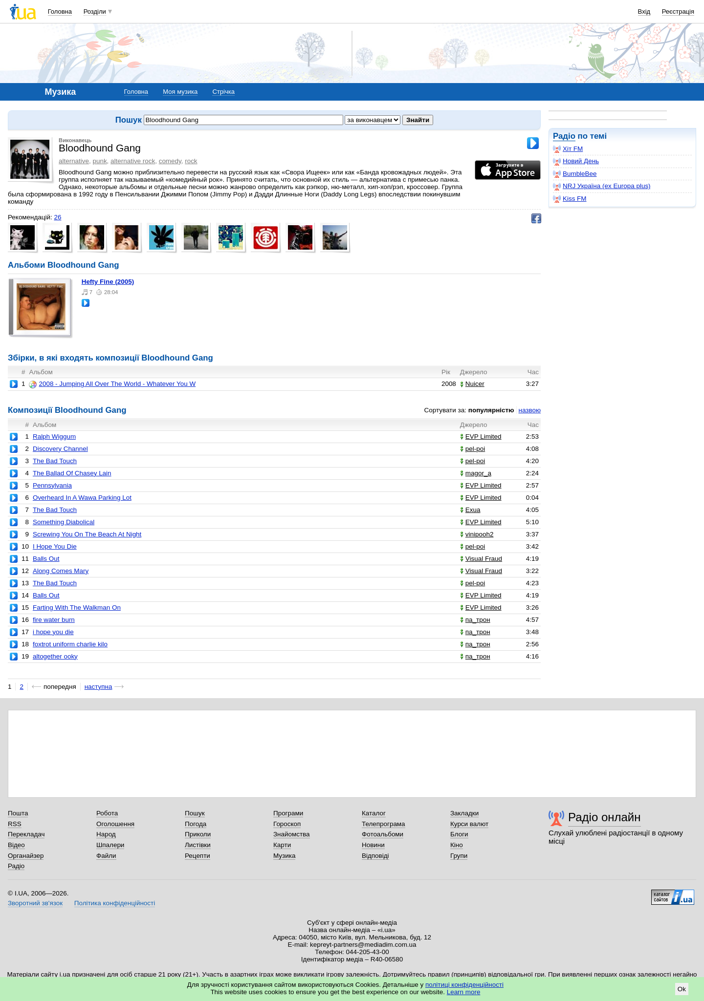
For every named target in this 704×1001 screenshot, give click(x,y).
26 (57, 217)
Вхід (644, 11)
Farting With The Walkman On (77, 607)
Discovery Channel (60, 448)
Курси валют (469, 824)
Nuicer (472, 383)
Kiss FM (570, 199)
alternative (74, 161)
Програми (288, 813)
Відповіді (375, 855)
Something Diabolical (63, 522)
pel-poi (472, 448)
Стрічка (223, 91)
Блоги (459, 834)
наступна (98, 686)
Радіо (564, 136)
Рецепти (197, 855)
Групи (458, 855)
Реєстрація (678, 11)
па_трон (475, 619)
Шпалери (110, 845)
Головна (60, 11)
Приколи (198, 834)
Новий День (576, 161)
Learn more (464, 992)
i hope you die (53, 632)
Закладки (464, 813)
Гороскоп (287, 824)
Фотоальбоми (382, 834)
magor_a (475, 473)
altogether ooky (55, 656)
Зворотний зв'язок (35, 903)
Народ (106, 834)
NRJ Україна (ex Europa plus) (602, 186)
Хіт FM (568, 149)
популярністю (491, 410)
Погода (195, 824)
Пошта (18, 813)
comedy (170, 161)
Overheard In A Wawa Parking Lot (82, 497)
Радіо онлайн (604, 817)
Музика (284, 855)
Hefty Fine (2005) (108, 281)
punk (99, 161)
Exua (470, 509)
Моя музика (180, 91)
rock (191, 161)
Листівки (198, 845)
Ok (682, 989)
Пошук (195, 813)
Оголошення (115, 824)
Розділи (95, 11)
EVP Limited (481, 436)
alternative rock (132, 161)
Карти (282, 845)
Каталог (374, 813)
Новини (373, 845)
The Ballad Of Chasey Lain (72, 473)
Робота (107, 813)
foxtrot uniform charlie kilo (70, 644)
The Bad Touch (55, 461)
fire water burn (54, 619)
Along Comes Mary (60, 571)
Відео (16, 845)
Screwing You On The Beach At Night (87, 534)
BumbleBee (574, 174)
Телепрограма (383, 824)
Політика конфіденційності (114, 903)
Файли (106, 855)
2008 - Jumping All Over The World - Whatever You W (112, 384)
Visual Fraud (481, 558)
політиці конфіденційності (464, 984)
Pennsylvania (52, 485)
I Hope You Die (55, 546)
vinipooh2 (477, 534)
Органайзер (26, 855)
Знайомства (291, 834)
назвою (530, 410)
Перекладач (26, 834)
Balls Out (46, 558)
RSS (15, 824)
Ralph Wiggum (54, 436)
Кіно (456, 845)
